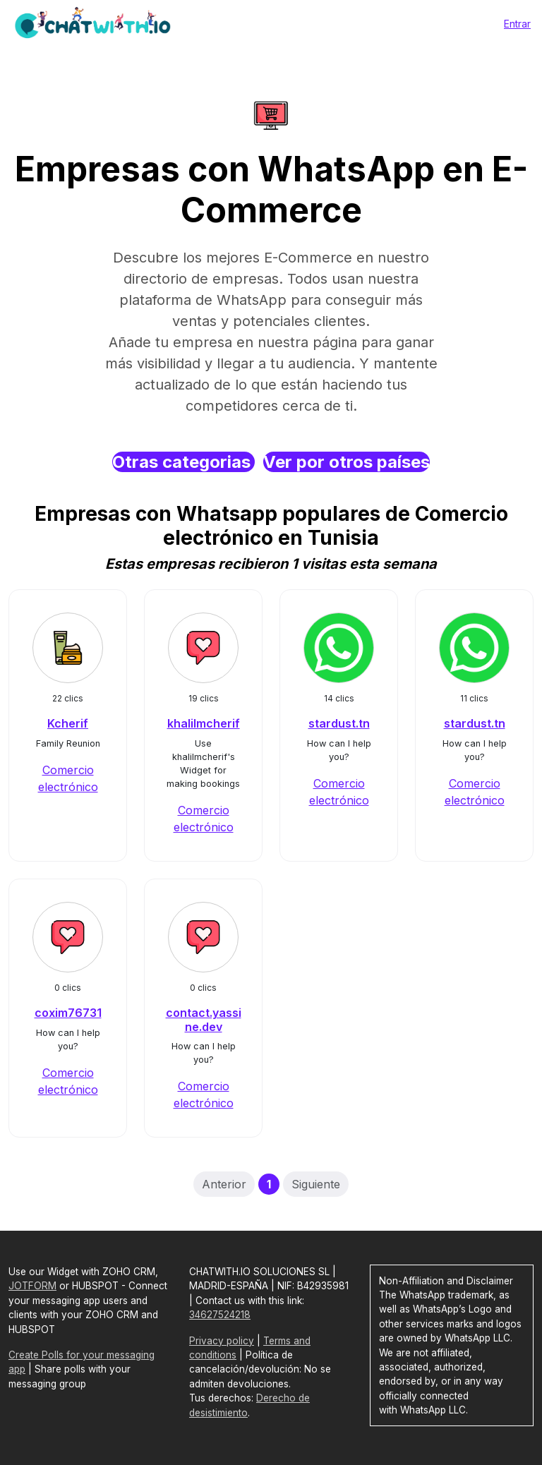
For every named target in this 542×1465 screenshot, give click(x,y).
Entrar (517, 24)
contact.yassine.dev (203, 1019)
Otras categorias (183, 462)
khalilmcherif (203, 723)
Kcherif (67, 723)
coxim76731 (68, 1013)
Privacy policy (221, 1340)
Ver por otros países (346, 462)
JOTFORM (32, 1285)
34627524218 (220, 1314)
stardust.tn (339, 723)
